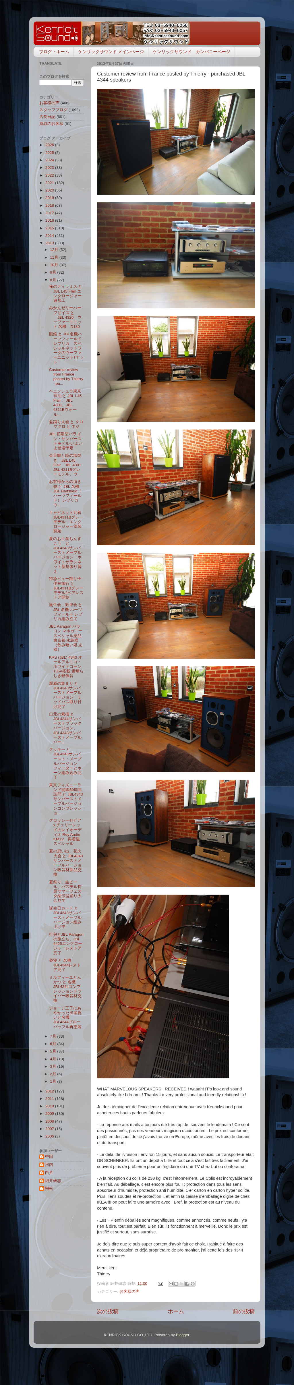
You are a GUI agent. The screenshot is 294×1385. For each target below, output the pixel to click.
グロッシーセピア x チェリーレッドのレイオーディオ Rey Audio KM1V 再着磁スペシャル (65, 832)
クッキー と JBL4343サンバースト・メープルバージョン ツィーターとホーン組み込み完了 (65, 763)
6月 (53, 1044)
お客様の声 (129, 1291)
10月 (54, 265)
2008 (50, 1121)
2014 (50, 235)
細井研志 (53, 1181)
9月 (53, 272)
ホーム (176, 1311)
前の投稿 (244, 1311)
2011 (50, 1098)
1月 (53, 1081)
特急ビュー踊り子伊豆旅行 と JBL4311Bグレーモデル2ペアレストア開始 (66, 588)
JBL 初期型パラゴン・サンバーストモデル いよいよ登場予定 (66, 441)
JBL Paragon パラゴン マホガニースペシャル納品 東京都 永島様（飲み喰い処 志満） (66, 638)
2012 (50, 1091)
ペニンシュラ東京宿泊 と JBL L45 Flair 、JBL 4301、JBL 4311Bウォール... (65, 403)
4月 (53, 1059)
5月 (53, 1051)
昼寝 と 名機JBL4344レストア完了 (65, 965)
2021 (50, 183)
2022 (50, 175)
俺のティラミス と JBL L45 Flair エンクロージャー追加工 (65, 293)
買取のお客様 (51, 123)
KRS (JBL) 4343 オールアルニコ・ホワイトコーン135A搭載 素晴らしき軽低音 (66, 666)
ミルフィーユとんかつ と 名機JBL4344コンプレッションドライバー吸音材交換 (65, 989)
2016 (50, 220)
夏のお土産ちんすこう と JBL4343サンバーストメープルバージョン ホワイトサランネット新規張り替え (65, 555)
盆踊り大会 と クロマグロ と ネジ (66, 424)
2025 (50, 152)
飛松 (49, 1188)
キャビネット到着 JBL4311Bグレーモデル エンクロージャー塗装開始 (67, 521)
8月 (53, 280)
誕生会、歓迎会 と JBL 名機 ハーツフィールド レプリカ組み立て (66, 612)
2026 (50, 145)
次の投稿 (108, 1311)
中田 (49, 1156)
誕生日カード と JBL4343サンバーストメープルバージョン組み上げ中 (65, 917)
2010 (50, 1106)
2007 (50, 1129)
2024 (50, 160)
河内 (49, 1164)
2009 (50, 1113)
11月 (54, 257)
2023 (50, 167)
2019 (50, 198)
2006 (50, 1136)
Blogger (182, 1335)
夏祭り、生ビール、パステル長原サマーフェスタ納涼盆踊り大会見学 (65, 891)
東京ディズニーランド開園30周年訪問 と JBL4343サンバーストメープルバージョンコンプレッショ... (66, 799)
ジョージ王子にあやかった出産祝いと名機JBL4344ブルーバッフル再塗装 (65, 1017)
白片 (49, 1173)
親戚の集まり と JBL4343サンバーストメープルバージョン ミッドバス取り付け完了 (65, 695)
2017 (50, 213)
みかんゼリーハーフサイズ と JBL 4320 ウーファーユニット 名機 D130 (65, 317)
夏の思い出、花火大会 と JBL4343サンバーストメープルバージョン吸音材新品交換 (66, 863)
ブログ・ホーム (54, 51)
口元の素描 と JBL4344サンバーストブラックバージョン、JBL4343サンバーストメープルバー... (65, 728)
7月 (53, 1036)
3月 (53, 1066)
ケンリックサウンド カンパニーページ (191, 51)
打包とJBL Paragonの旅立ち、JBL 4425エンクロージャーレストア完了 (66, 943)
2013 (50, 243)
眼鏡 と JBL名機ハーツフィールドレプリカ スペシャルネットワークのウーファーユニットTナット (66, 348)
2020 (50, 190)
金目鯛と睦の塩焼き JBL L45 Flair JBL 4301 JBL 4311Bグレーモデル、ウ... (67, 464)
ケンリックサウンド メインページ (111, 51)
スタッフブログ (53, 110)
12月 (54, 249)
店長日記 (47, 117)
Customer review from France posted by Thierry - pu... (66, 376)
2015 (50, 228)
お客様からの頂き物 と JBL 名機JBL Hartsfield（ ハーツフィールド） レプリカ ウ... (66, 493)
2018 (50, 205)
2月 (53, 1074)
